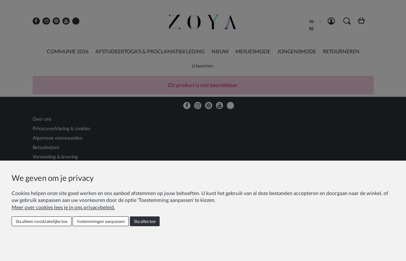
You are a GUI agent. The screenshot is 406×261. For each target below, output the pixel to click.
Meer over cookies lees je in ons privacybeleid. (63, 207)
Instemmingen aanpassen (101, 221)
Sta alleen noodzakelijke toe (41, 221)
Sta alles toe (145, 221)
